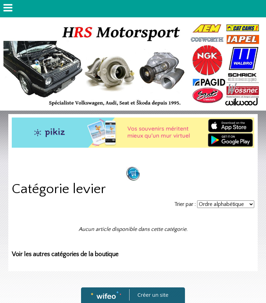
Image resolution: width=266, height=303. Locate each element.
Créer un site (153, 294)
